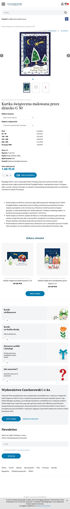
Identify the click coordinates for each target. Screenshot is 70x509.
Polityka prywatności (19, 471)
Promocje (45, 468)
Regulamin (5, 471)
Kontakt (54, 468)
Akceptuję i (17, 450)
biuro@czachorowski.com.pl (16, 19)
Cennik (11, 468)
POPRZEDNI (52, 31)
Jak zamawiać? (29, 468)
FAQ (38, 468)
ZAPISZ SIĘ (11, 456)
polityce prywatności (43, 506)
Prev (5, 261)
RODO (31, 471)
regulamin (14, 450)
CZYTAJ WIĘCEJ (11, 419)
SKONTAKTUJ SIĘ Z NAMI (30, 419)
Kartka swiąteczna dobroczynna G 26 (17, 280)
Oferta (4, 468)
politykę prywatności (24, 450)
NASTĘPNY (64, 31)
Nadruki (18, 468)
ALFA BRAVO (41, 497)
